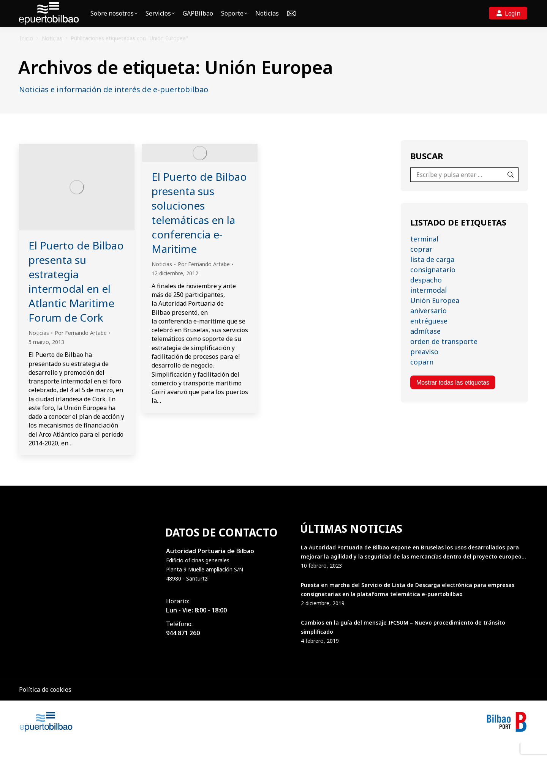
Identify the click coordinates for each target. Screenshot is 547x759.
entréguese (428, 336)
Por (81, 348)
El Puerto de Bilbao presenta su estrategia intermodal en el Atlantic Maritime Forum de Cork (76, 297)
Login (512, 29)
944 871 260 (183, 648)
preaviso (424, 367)
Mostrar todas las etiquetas (452, 398)
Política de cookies (45, 705)
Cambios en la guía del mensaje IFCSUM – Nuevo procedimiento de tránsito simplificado (403, 642)
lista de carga (432, 274)
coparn (421, 377)
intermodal (428, 305)
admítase (425, 346)
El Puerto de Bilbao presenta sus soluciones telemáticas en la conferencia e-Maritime (199, 228)
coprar (421, 264)
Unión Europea (434, 315)
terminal (424, 254)
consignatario (432, 285)
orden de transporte (443, 356)
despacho (426, 295)
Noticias (38, 348)
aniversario (428, 326)
